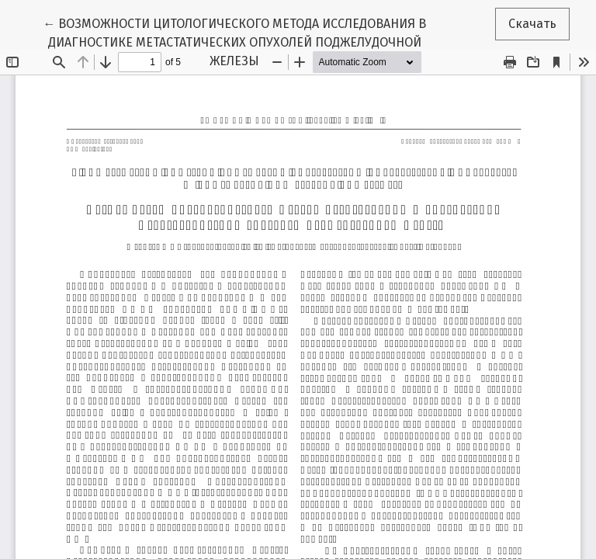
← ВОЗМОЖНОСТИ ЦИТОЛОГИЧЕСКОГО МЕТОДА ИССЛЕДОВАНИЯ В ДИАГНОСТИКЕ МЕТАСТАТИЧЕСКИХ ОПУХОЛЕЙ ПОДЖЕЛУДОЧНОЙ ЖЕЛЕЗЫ (234, 41)
